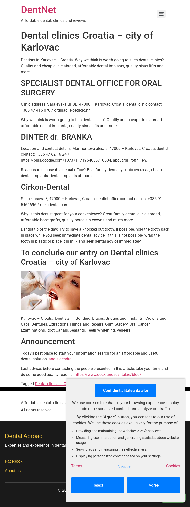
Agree (154, 485)
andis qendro (60, 359)
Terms (76, 466)
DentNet (38, 10)
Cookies (173, 466)
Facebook (13, 461)
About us (13, 471)
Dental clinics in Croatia (55, 383)
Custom (124, 467)
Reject (98, 485)
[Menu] (161, 14)
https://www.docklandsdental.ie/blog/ (108, 374)
